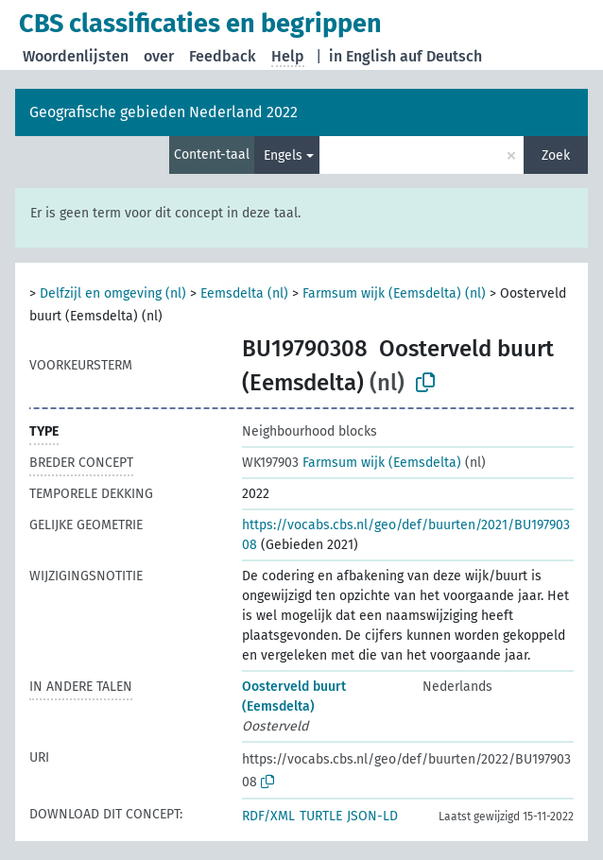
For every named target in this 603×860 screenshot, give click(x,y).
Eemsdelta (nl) (244, 293)
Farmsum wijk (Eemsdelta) (351, 463)
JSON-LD (372, 816)
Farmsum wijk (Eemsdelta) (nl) (394, 293)
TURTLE (321, 816)
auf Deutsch (441, 56)
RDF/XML (268, 816)
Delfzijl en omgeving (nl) (113, 293)
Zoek (556, 155)
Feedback (222, 56)
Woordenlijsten (76, 56)
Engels (283, 155)
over (159, 56)
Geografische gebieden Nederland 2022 (163, 112)
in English (362, 56)
